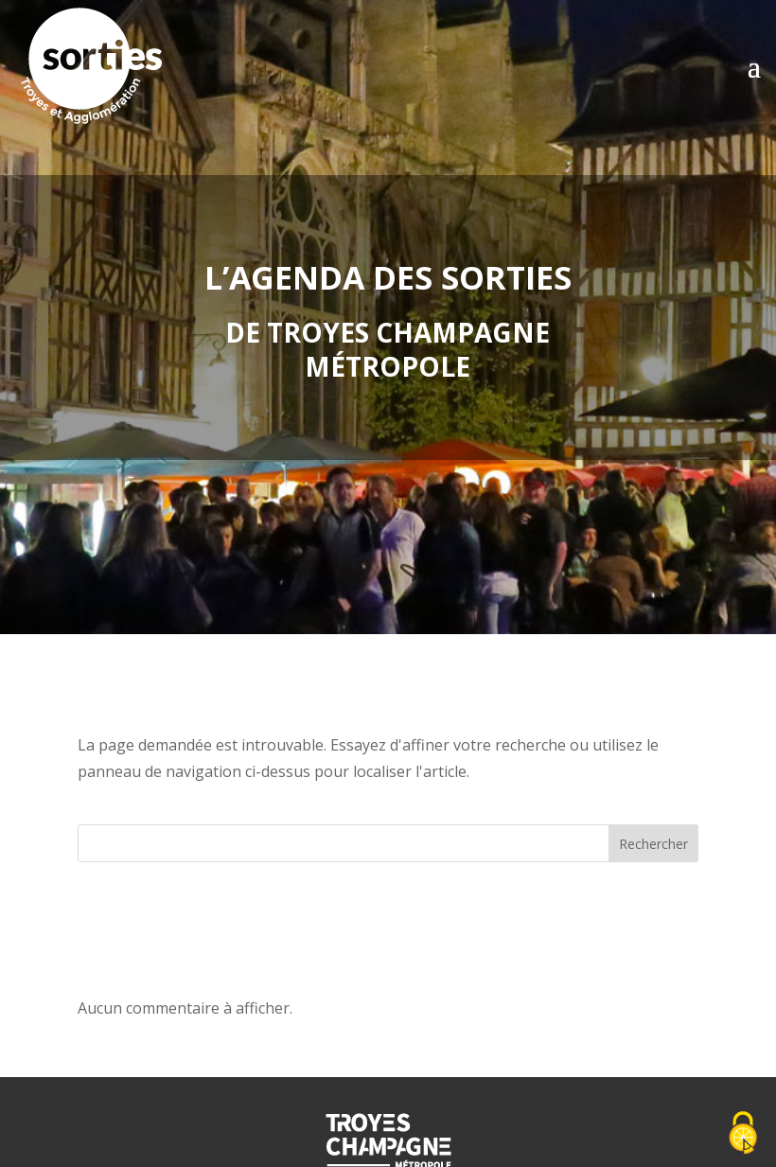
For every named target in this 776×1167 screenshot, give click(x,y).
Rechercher (653, 844)
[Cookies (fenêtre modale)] (743, 1134)
